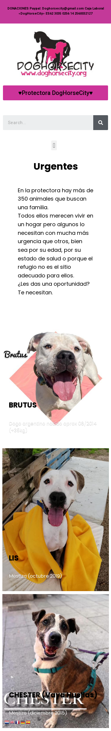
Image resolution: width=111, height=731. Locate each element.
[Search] (100, 122)
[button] (55, 92)
